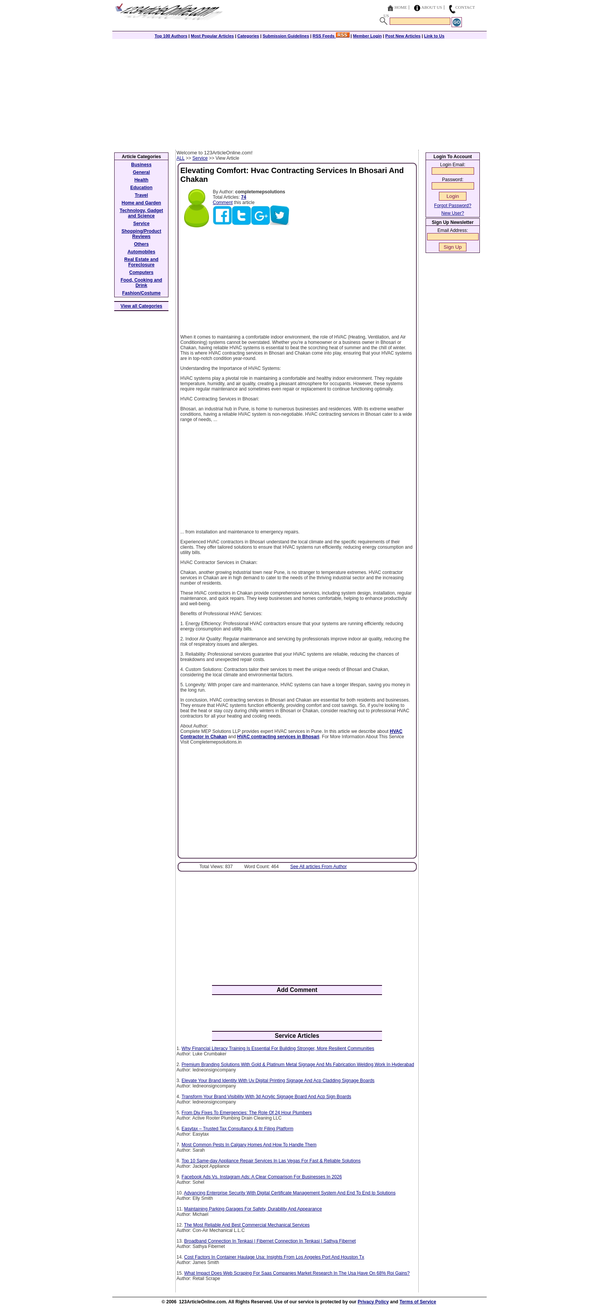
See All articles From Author (318, 866)
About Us (431, 7)
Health (141, 180)
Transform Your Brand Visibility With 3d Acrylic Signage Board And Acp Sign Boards (266, 1096)
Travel (141, 195)
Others (141, 244)
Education (141, 187)
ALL (180, 158)
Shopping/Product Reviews (141, 233)
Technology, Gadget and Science (141, 213)
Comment (223, 202)
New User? (452, 213)
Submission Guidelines (285, 36)
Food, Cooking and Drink (141, 282)
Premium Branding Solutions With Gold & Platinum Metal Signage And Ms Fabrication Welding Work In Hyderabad (297, 1064)
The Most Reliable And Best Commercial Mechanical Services (247, 1225)
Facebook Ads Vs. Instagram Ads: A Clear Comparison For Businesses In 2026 (261, 1177)
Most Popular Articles (212, 36)
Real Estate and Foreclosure (141, 262)
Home (401, 7)
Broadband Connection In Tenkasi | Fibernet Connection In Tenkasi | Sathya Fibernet (270, 1241)
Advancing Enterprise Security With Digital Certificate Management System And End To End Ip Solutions (289, 1193)
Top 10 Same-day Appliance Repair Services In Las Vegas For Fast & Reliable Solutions (271, 1161)
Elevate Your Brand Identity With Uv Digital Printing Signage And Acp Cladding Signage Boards (277, 1080)
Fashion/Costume (141, 293)
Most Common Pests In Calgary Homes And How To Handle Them (248, 1144)
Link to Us (434, 36)
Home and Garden (141, 203)
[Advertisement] (299, 92)
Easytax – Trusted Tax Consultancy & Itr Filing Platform (237, 1128)
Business (141, 164)
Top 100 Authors (171, 36)
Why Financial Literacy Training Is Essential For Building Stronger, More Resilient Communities (277, 1048)
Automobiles (141, 251)
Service (200, 158)
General (141, 172)
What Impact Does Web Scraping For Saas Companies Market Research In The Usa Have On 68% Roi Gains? (297, 1273)
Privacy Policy (373, 1302)
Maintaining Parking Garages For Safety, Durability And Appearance (253, 1209)
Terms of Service (418, 1302)
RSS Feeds (331, 36)
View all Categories (141, 306)
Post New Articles (403, 36)
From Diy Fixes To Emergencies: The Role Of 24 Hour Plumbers (246, 1112)
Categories (248, 36)
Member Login (367, 36)
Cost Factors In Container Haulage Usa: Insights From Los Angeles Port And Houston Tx (274, 1257)
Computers (141, 272)
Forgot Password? (452, 205)
